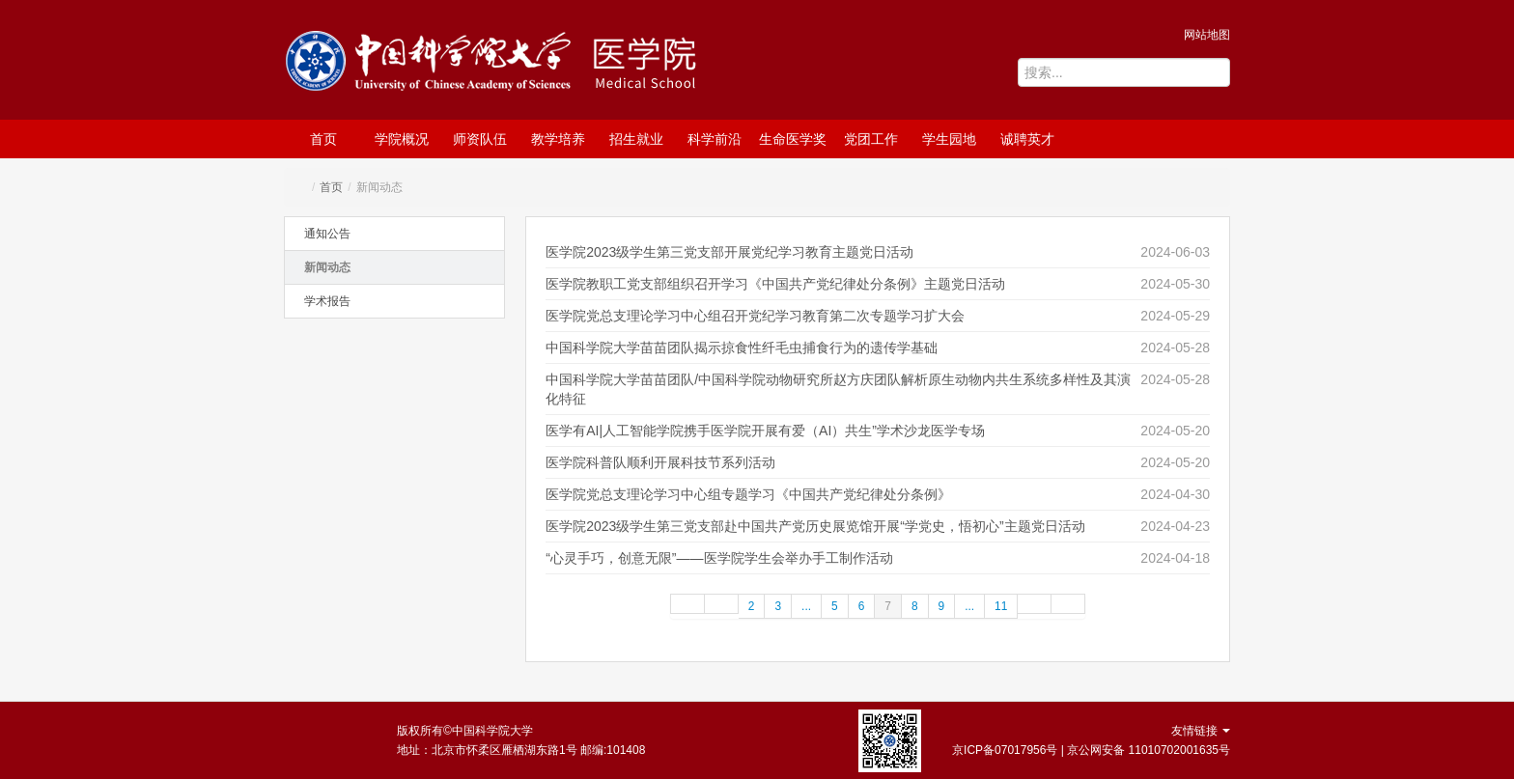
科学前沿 (714, 139)
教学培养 (558, 139)
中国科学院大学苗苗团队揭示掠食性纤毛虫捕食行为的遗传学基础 (742, 347)
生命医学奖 (793, 139)
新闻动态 (327, 267)
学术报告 (327, 301)
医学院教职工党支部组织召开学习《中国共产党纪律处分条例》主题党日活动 (775, 284)
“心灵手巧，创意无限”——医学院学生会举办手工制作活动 (719, 558)
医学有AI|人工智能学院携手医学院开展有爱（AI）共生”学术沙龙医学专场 (765, 430)
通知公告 (327, 233)
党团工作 (871, 139)
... (806, 606)
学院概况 (402, 139)
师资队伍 (480, 139)
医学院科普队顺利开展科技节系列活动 (660, 462)
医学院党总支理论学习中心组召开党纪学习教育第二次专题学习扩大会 (755, 315)
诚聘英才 (1027, 139)
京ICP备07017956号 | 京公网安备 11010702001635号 (1091, 750)
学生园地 (949, 139)
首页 (323, 139)
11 (1001, 606)
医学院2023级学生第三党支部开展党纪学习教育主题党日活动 (729, 252)
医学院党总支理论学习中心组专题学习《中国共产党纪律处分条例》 (748, 494)
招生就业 (636, 139)
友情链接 (1200, 730)
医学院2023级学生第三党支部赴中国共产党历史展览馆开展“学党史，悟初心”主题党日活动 (815, 526)
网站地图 (1207, 35)
